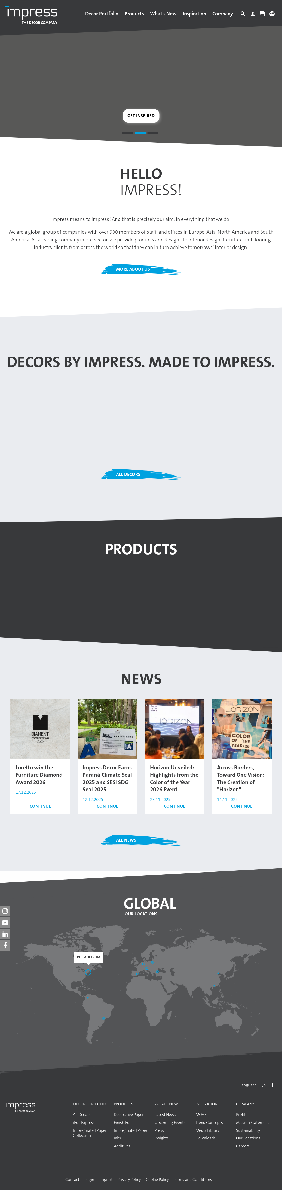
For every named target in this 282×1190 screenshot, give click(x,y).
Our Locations (141, 914)
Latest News (165, 1114)
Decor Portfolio (101, 13)
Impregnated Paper (131, 1130)
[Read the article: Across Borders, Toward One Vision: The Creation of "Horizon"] (242, 729)
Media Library (207, 1130)
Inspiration (194, 13)
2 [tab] (140, 133)
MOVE (200, 1114)
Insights (162, 1138)
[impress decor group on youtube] (5, 922)
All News (126, 840)
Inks (117, 1138)
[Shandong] (218, 973)
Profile (241, 1114)
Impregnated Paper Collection (90, 1133)
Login (89, 1179)
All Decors (128, 474)
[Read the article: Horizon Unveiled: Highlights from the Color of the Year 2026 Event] (174, 729)
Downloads (205, 1138)
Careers (243, 1146)
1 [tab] (127, 133)
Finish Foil (122, 1122)
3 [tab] (152, 133)
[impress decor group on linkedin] (5, 934)
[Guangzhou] (214, 986)
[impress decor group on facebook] (5, 945)
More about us (133, 269)
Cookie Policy (157, 1179)
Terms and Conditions (193, 1179)
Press (159, 1130)
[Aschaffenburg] (144, 964)
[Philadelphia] (88, 973)
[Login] (253, 15)
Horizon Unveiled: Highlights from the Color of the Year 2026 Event (174, 778)
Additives (122, 1146)
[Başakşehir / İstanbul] (158, 972)
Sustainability (248, 1130)
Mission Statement (252, 1122)
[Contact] (262, 15)
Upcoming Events (170, 1122)
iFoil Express (84, 1122)
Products (134, 13)
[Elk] (152, 963)
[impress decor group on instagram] (5, 911)
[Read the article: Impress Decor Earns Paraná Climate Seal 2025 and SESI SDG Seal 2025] (107, 729)
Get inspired (141, 116)
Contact (72, 1179)
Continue (40, 806)
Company (222, 13)
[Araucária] (104, 1018)
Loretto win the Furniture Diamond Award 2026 (39, 775)
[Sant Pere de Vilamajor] (137, 974)
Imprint (106, 1179)
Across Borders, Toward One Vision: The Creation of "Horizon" (241, 778)
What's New (163, 13)
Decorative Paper (129, 1114)
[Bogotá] (88, 998)
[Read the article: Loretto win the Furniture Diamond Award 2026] (40, 729)
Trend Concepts (209, 1122)
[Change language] (272, 15)
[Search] (243, 15)
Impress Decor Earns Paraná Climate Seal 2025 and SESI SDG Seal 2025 (107, 778)
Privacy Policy (129, 1179)
